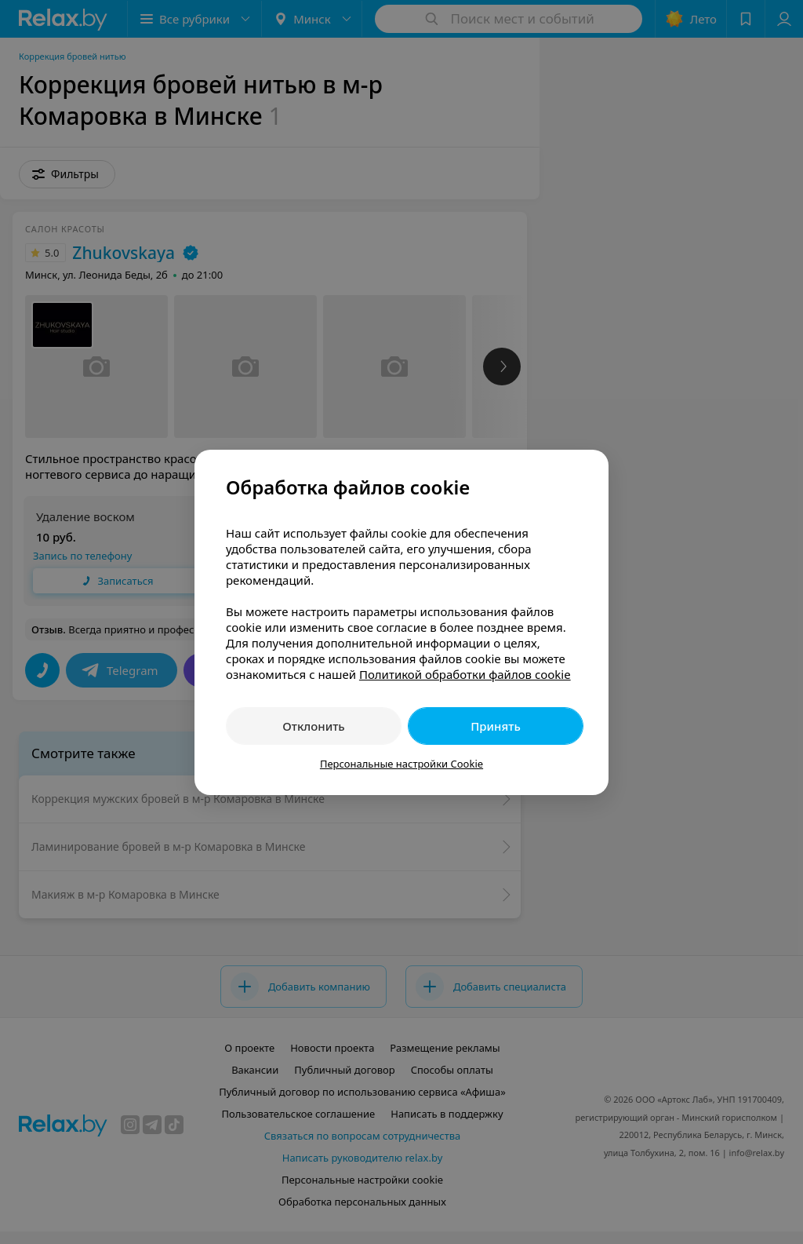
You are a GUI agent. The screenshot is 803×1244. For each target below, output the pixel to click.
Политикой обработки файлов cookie (465, 674)
